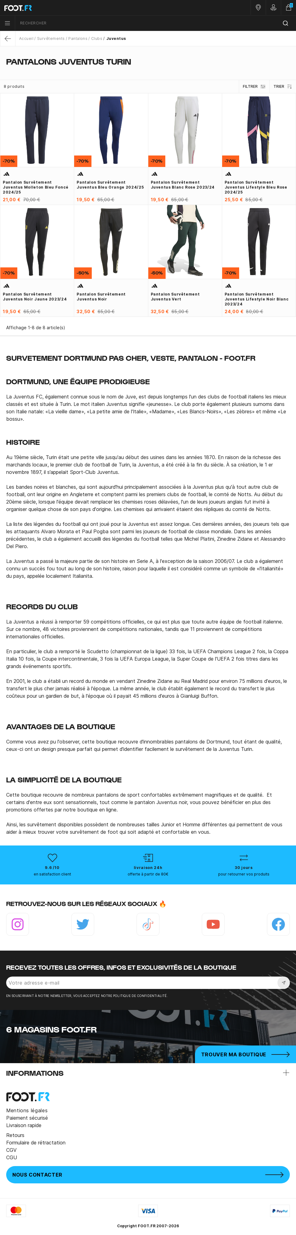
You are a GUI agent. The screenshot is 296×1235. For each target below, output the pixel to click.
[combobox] (155, 23)
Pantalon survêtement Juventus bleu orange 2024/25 (110, 185)
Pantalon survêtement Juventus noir (101, 296)
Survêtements (51, 38)
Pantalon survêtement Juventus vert (175, 296)
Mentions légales (27, 1110)
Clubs (96, 38)
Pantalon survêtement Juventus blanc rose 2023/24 (183, 185)
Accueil (26, 38)
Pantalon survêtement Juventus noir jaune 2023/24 (35, 296)
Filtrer (254, 86)
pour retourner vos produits (243, 874)
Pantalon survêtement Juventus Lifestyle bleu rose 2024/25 (256, 187)
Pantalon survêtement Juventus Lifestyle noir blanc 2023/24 (257, 299)
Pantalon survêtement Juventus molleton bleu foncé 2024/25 (36, 187)
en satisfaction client (52, 874)
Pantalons (77, 38)
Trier (282, 86)
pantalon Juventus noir (161, 802)
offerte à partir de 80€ (148, 874)
